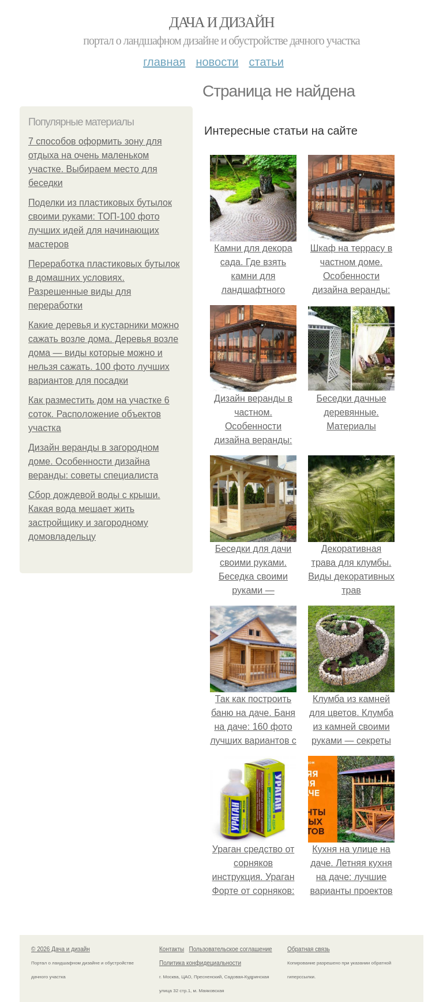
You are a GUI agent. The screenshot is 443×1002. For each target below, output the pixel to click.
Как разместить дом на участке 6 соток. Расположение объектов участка (99, 414)
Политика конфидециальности (200, 963)
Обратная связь (308, 949)
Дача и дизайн (221, 22)
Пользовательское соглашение (230, 949)
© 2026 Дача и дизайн (60, 949)
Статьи (266, 61)
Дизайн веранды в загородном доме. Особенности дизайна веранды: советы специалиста (93, 461)
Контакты (171, 949)
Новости (217, 61)
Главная (164, 61)
